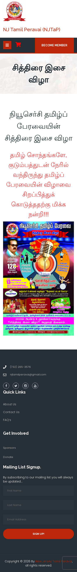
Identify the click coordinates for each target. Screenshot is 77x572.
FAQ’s (7, 420)
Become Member (54, 45)
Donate (8, 457)
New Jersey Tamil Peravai (54, 561)
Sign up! (38, 533)
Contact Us (11, 412)
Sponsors (9, 448)
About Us (9, 404)
